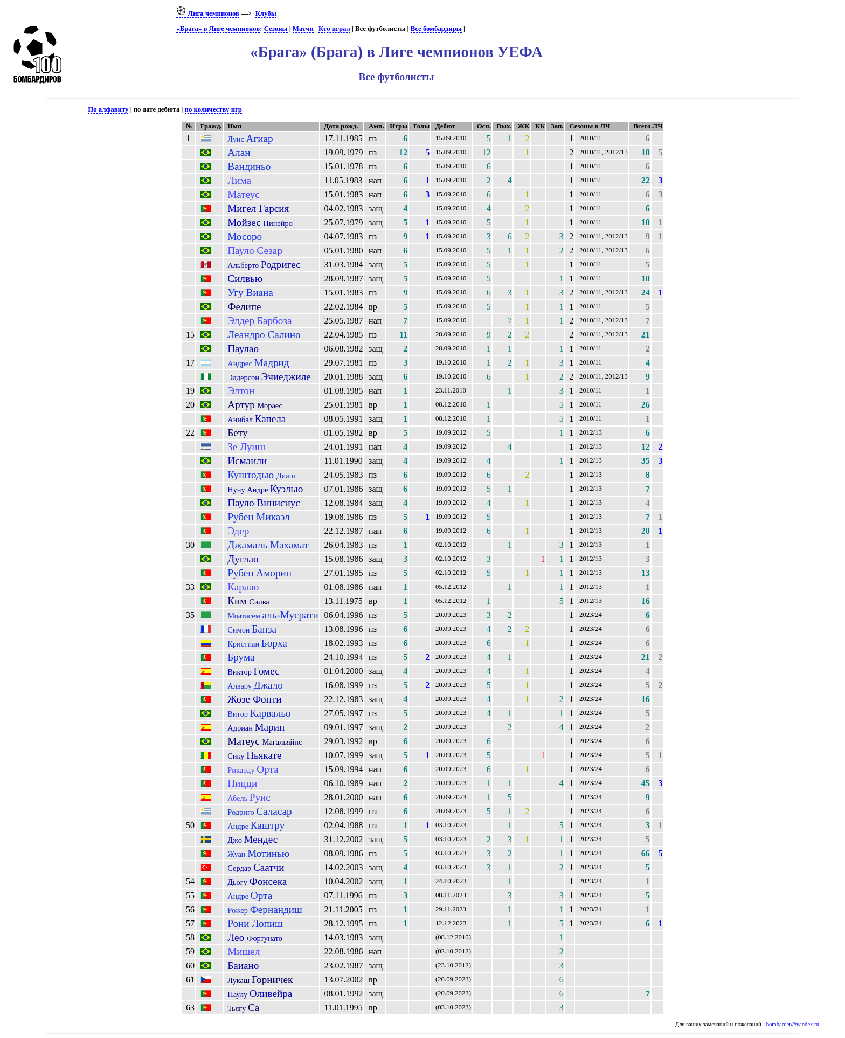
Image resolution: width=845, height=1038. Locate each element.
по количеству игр (213, 109)
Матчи (303, 28)
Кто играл (334, 28)
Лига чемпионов (207, 13)
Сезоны (276, 28)
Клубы (265, 13)
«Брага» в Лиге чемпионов (218, 28)
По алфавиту (108, 109)
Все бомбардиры (436, 28)
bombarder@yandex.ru (792, 1024)
